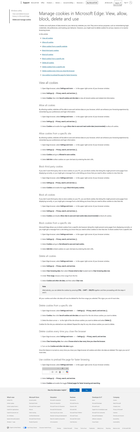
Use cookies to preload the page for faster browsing (59, 75)
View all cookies (47, 38)
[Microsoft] (13, 2)
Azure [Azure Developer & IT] (93, 400)
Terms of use (83, 428)
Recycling (108, 428)
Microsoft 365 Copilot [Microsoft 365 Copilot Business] (75, 419)
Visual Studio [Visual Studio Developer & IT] (95, 422)
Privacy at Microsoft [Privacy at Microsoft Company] (117, 409)
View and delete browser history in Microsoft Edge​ (20, 15)
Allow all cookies (47, 42)
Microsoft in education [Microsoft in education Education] (55, 400)
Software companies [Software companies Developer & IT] (97, 419)
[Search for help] (118, 2)
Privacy (76, 428)
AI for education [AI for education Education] (54, 422)
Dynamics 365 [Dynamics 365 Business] (73, 406)
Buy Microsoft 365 (92, 3)
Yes (74, 390)
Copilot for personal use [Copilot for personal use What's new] (12, 412)
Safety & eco (100, 428)
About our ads (116, 428)
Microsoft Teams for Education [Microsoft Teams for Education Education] (57, 406)
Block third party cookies (50, 50)
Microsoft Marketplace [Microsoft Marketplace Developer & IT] (97, 415)
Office (42, 3)
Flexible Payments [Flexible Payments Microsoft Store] (33, 422)
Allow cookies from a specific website (54, 46)
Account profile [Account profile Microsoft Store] (32, 400)
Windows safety (16, 11)
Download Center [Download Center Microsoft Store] (33, 403)
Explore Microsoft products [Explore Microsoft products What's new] (13, 419)
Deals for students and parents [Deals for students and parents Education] (57, 419)
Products (49, 3)
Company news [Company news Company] (116, 406)
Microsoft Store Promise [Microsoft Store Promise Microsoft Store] (35, 419)
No (87, 390)
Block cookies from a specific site (53, 59)
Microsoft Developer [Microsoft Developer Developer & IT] (97, 403)
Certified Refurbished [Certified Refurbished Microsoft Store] (34, 415)
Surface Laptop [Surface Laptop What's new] (10, 403)
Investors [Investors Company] (115, 412)
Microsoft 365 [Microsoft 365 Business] (73, 409)
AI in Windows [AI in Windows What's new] (10, 415)
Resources (80, 3)
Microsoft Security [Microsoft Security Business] (74, 403)
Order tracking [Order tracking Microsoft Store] (32, 412)
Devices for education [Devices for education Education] (55, 403)
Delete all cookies (48, 63)
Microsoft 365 (35, 3)
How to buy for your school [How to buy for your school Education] (56, 412)
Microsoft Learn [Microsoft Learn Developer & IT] (96, 406)
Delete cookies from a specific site (53, 67)
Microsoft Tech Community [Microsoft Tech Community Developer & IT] (98, 412)
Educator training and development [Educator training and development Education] (58, 415)
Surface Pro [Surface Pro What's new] (9, 400)
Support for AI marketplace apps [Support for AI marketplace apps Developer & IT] (99, 409)
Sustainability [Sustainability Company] (116, 422)
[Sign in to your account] (128, 2)
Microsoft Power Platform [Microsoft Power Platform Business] (76, 412)
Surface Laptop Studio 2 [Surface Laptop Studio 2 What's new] (12, 406)
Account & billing (68, 3)
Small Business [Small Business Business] (73, 422)
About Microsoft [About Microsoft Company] (117, 403)
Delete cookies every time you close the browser (58, 71)
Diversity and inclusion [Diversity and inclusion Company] (118, 415)
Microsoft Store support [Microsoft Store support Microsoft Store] (34, 406)
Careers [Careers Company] (115, 400)
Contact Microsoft (67, 428)
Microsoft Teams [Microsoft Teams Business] (74, 415)
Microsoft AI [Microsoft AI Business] (73, 400)
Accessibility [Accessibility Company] (116, 419)
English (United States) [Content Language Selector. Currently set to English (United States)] (15, 427)
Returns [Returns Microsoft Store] (31, 409)
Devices (58, 3)
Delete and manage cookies (21, 20)
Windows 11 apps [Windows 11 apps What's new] (11, 422)
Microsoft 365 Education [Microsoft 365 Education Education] (56, 409)
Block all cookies (47, 54)
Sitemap (59, 428)
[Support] (26, 2)
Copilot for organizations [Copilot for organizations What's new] (13, 409)
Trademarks (92, 428)
